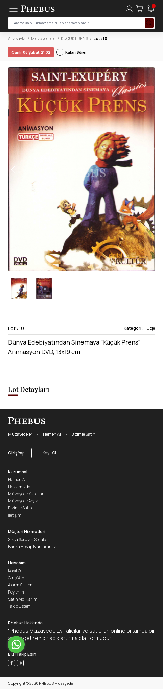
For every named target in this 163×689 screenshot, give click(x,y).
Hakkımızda (19, 487)
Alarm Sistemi (20, 585)
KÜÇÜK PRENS (74, 39)
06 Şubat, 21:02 (30, 52)
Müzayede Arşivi (23, 501)
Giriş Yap (16, 453)
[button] (149, 169)
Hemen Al (52, 434)
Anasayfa (17, 39)
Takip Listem (19, 606)
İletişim (14, 515)
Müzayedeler (43, 39)
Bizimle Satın (83, 434)
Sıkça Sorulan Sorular (28, 539)
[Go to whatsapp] (16, 644)
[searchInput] (81, 23)
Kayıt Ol (49, 453)
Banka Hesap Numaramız (32, 546)
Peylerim (16, 592)
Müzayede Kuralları (26, 494)
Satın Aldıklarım (22, 599)
